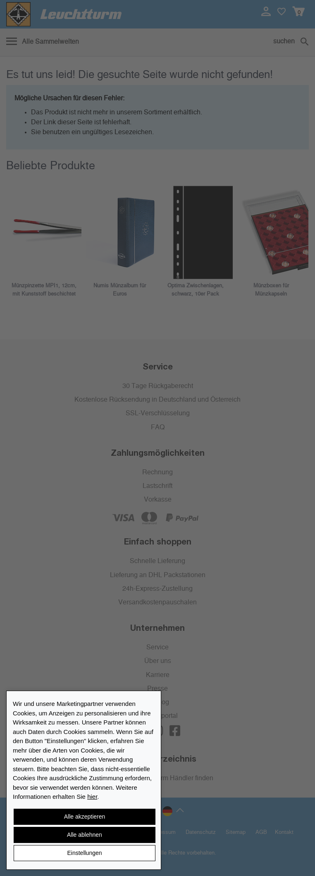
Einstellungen (84, 853)
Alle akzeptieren (84, 816)
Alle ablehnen (84, 834)
